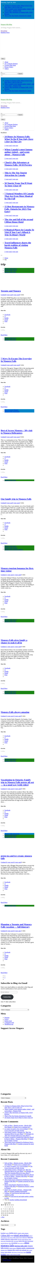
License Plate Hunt (10, 65)
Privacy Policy (8, 67)
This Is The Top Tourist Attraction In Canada (17, 15)
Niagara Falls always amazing (15, 712)
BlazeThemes (7, 1260)
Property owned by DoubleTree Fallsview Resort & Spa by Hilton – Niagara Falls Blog (19, 1138)
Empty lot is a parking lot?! (22, 1127)
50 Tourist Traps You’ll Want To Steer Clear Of (18, 184)
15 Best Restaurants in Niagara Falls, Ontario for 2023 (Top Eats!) (19, 209)
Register (6, 1017)
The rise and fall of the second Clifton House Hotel (18, 220)
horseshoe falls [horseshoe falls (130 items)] (9, 1241)
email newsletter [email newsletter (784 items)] (21, 1235)
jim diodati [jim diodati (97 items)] (16, 1241)
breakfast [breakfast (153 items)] (3, 1233)
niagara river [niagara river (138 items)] (4, 1250)
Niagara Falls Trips (10, 272)
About (6, 62)
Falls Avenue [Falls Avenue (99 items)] (10, 1237)
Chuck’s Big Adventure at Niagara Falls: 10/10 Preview (18, 163)
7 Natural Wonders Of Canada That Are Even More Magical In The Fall (19, 196)
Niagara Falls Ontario (10, 548)
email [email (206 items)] (12, 1235)
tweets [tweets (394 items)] (28, 1252)
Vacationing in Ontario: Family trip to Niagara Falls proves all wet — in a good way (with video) (17, 782)
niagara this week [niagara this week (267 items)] (13, 1250)
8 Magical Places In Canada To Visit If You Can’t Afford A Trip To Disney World (19, 232)
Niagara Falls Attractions (11, 411)
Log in (6, 1019)
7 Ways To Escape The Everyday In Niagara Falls (16, 359)
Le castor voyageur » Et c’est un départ (16, 1129)
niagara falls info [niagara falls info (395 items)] (21, 1246)
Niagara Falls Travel (10, 270)
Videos (6, 68)
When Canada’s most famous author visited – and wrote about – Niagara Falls (19, 9)
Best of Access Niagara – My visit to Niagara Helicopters (16, 431)
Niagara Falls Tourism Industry (13, 549)
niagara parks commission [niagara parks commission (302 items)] (25, 1248)
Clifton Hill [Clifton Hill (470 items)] (5, 1235)
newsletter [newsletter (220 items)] (14, 1243)
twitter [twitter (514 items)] (3, 1254)
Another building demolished (18, 1191)
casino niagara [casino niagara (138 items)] (24, 1233)
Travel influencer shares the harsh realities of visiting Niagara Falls (17, 245)
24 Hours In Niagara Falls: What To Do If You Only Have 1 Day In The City (18, 6)
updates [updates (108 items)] (8, 1254)
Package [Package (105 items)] (2, 1252)
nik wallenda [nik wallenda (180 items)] (22, 1250)
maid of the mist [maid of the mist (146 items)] (23, 1241)
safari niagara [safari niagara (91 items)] (14, 1252)
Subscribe (7, 997)
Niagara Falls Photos (10, 269)
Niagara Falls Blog (6, 24)
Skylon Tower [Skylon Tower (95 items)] (20, 1252)
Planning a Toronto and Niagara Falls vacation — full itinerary (16, 925)
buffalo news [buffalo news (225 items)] (13, 1233)
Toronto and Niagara (11, 291)
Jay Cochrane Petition (11, 63)
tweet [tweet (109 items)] (24, 1252)
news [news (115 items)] (10, 1243)
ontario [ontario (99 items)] (30, 1250)
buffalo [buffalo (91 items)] (7, 1233)
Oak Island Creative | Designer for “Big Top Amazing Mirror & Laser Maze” (17, 1133)
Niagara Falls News (10, 338)
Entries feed (8, 1021)
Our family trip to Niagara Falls (16, 499)
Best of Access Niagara (11, 410)
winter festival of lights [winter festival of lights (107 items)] (15, 1254)
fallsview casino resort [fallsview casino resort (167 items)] (11, 1239)
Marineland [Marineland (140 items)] (30, 1241)
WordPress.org (8, 1024)
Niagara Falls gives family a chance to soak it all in (14, 641)
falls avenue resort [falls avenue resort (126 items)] (17, 1237)
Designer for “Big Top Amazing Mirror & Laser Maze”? (19, 1134)
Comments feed (9, 1022)
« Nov (2, 1217)
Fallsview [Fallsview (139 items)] (24, 1237)
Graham (3, 295)
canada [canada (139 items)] (19, 1233)
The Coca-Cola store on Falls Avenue (18, 1129)
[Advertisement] (17, 47)
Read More (4, 335)
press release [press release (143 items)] (8, 1252)
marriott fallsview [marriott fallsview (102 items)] (4, 1243)
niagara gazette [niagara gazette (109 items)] (12, 1248)
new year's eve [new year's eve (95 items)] (21, 1243)
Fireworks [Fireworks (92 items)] (20, 1239)
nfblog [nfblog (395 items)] (26, 1243)
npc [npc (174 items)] (28, 1250)
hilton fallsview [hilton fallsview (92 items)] (25, 1239)
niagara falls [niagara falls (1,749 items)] (7, 1245)
